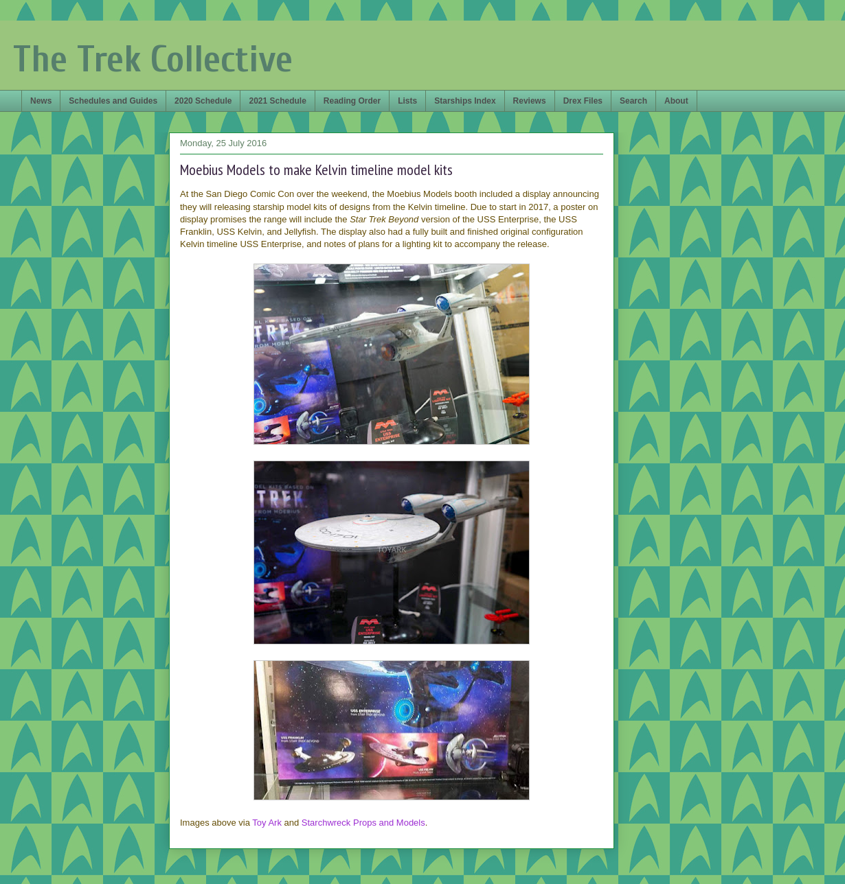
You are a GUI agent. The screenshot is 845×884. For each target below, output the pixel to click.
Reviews (529, 101)
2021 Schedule (277, 101)
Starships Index (464, 101)
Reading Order (352, 101)
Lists (407, 101)
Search (633, 101)
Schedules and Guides (113, 101)
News (41, 101)
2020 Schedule (203, 101)
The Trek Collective (153, 59)
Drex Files (582, 101)
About (676, 101)
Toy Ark (267, 822)
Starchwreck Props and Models (363, 822)
